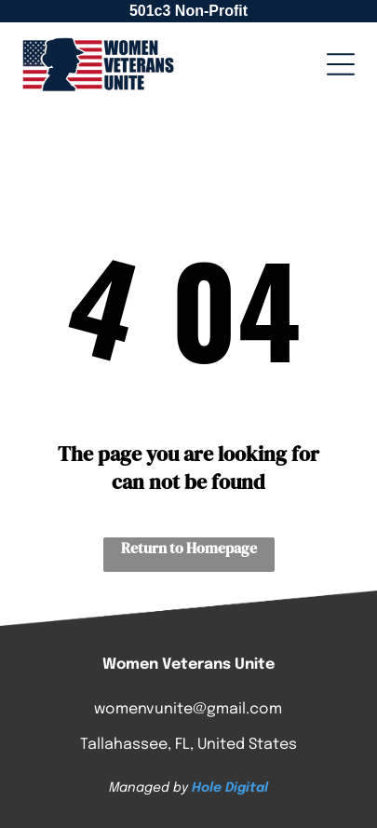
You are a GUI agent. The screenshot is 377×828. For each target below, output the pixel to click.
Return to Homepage (189, 547)
